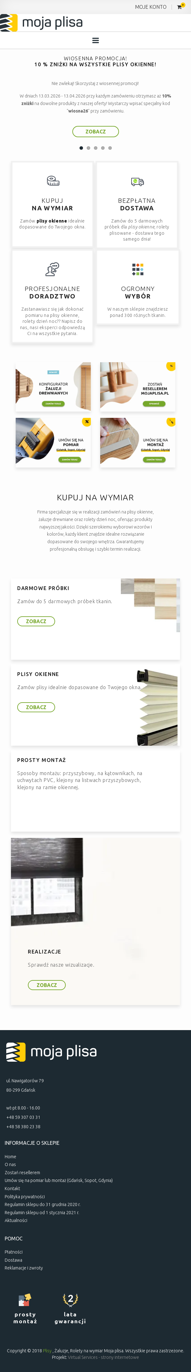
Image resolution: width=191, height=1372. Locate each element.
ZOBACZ (95, 131)
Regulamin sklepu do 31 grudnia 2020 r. (42, 1204)
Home (10, 1156)
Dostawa (13, 1260)
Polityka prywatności (25, 1196)
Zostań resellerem (22, 1172)
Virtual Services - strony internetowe (103, 1357)
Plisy (47, 1350)
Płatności (14, 1251)
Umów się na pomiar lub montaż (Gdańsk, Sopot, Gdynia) (59, 1180)
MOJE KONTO (151, 7)
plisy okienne (52, 220)
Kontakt (12, 1188)
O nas (10, 1164)
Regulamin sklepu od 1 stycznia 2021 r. (42, 1212)
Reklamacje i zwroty (24, 1267)
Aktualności (16, 1220)
